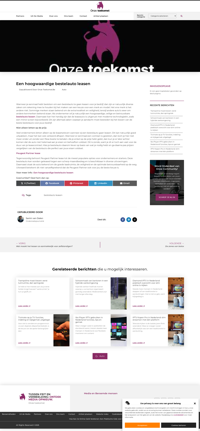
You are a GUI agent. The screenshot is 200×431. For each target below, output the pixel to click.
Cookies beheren (178, 425)
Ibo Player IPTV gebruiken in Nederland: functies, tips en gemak (89, 319)
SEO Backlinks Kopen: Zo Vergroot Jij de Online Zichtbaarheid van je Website (64, 420)
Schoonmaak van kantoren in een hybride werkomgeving (91, 281)
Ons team (68, 16)
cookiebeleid (178, 415)
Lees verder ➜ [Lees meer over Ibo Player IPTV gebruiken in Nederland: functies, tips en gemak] (81, 343)
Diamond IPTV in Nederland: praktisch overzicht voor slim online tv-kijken (165, 127)
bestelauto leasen (25, 116)
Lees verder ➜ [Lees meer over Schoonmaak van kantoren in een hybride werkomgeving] (81, 306)
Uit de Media (53, 415)
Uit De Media (37, 16)
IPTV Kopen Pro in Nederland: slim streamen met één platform (149, 318)
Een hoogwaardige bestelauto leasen (53, 172)
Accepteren (142, 425)
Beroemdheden (34, 415)
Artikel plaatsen (100, 16)
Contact (83, 16)
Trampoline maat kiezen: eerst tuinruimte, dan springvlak (32, 281)
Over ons (53, 16)
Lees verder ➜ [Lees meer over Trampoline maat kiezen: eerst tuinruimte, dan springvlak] (24, 306)
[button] (195, 403)
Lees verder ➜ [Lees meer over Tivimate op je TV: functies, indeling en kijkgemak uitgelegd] (24, 343)
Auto (64, 89)
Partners (20, 16)
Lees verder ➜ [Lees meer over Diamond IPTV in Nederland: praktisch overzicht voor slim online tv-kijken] (139, 306)
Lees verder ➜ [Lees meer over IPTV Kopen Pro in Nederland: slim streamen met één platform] (139, 343)
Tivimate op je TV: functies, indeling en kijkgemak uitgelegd (34, 318)
